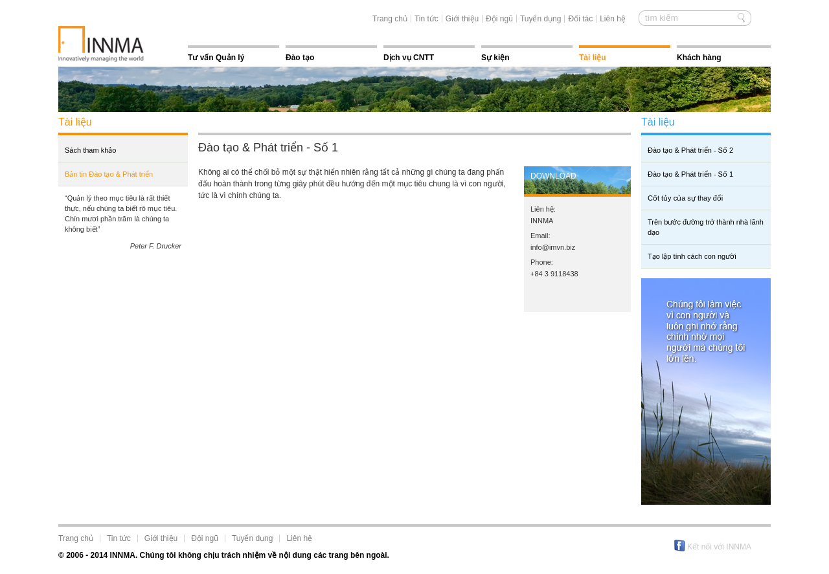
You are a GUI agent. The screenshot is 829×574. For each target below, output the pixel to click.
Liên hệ (613, 18)
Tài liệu (592, 57)
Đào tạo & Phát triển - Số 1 (690, 174)
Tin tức (426, 18)
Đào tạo (300, 57)
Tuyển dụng (541, 18)
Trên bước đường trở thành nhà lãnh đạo (706, 227)
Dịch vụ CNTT (408, 57)
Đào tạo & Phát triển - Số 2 (690, 150)
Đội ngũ (499, 18)
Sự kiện (495, 57)
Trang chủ (389, 18)
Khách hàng (699, 57)
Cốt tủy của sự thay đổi (685, 198)
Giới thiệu (462, 18)
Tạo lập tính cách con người (692, 256)
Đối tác (580, 18)
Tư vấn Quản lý (216, 57)
